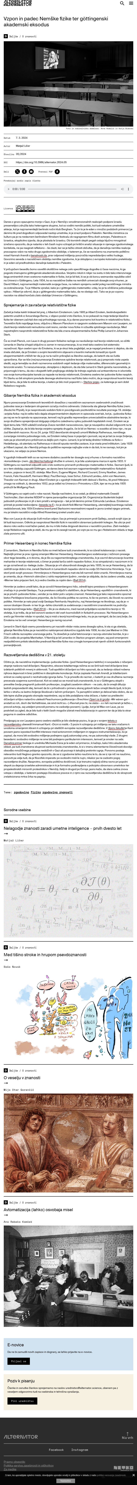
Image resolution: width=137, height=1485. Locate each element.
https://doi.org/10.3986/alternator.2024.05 (41, 162)
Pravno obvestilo (14, 1462)
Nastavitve (65, 1481)
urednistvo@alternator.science (84, 1388)
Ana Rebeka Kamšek (18, 1222)
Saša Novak (12, 967)
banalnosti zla (39, 255)
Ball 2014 (79, 580)
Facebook (56, 1449)
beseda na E (46, 505)
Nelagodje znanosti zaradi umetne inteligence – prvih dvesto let (63, 828)
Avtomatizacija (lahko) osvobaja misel (38, 1210)
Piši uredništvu (22, 1401)
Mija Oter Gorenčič (19, 1090)
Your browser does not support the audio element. (68, 189)
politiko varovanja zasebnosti (111, 1475)
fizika (36, 792)
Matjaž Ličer (23, 146)
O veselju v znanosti (22, 1078)
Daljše (13, 36)
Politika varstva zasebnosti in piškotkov (29, 1465)
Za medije (10, 1469)
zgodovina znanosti (57, 792)
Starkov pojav (91, 382)
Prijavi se (18, 1361)
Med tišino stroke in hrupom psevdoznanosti (45, 955)
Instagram (79, 1449)
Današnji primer (13, 743)
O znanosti (29, 36)
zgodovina (21, 792)
